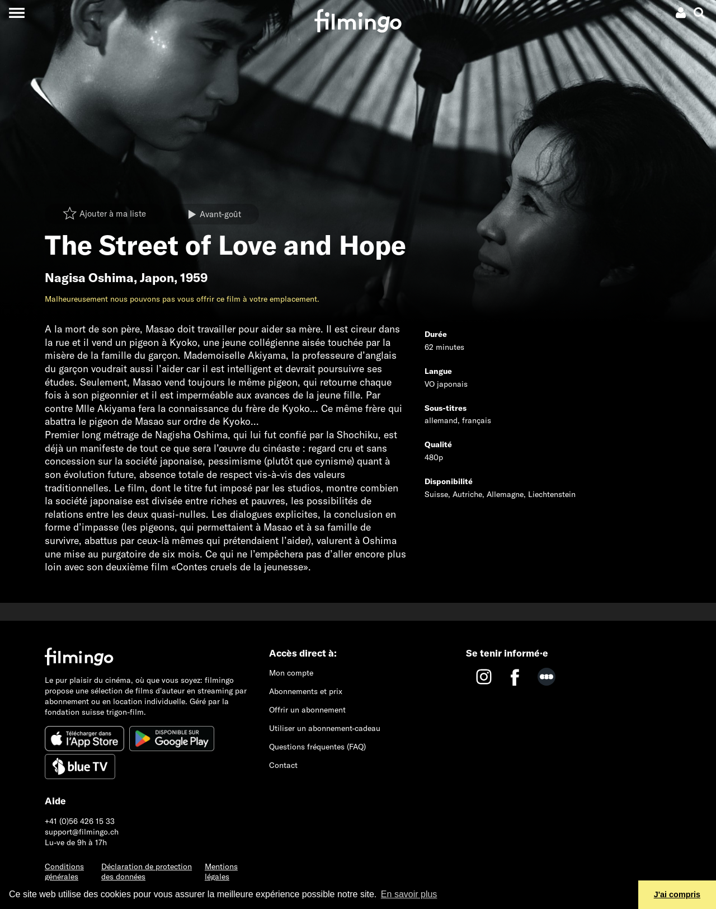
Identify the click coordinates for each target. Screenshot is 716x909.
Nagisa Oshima (89, 277)
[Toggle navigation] (16, 12)
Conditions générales (64, 871)
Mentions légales (221, 871)
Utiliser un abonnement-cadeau (324, 728)
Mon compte (291, 673)
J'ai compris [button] (677, 894)
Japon (157, 277)
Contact (283, 765)
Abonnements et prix (305, 691)
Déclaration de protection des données (146, 871)
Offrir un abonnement (307, 710)
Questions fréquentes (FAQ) (317, 747)
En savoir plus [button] (409, 894)
